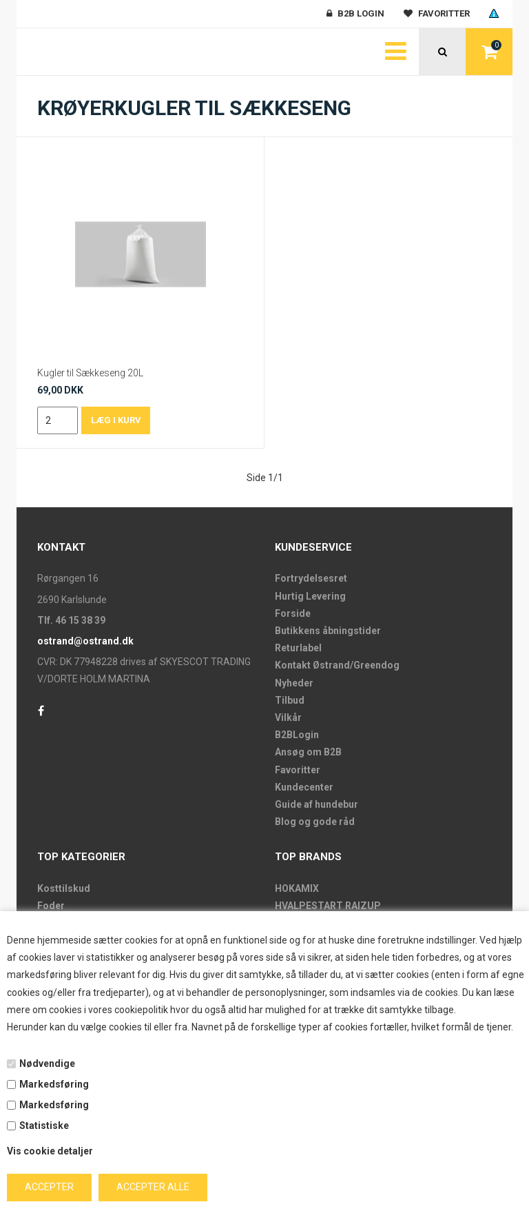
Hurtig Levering (310, 596)
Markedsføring (54, 1084)
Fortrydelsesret (311, 578)
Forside (293, 613)
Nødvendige (47, 1063)
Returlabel (298, 647)
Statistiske (44, 1125)
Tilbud (289, 700)
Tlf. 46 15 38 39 (71, 620)
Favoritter (297, 769)
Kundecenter (304, 787)
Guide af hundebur (316, 804)
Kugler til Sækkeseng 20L (90, 372)
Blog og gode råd (315, 821)
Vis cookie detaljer (50, 1151)
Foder (51, 905)
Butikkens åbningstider (328, 630)
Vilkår (288, 717)
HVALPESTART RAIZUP (328, 905)
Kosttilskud (63, 888)
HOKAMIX (297, 888)
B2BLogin (297, 734)
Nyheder (294, 683)
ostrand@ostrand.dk (85, 640)
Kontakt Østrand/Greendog (337, 665)
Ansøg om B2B (308, 751)
